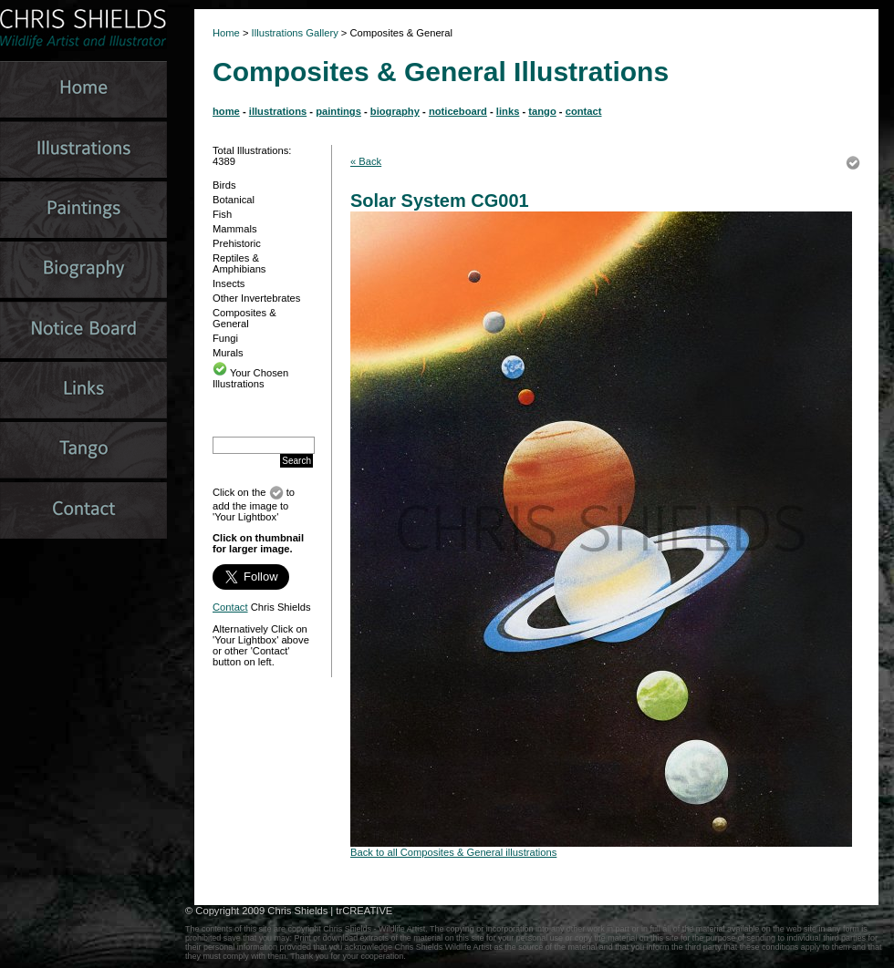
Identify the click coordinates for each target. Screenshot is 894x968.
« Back (365, 161)
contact (584, 111)
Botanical (234, 199)
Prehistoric (237, 243)
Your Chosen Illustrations (250, 378)
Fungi (225, 338)
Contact (230, 607)
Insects (228, 283)
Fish (222, 214)
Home (226, 32)
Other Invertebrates (256, 298)
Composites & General (244, 318)
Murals (228, 352)
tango (542, 111)
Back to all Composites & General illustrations (453, 852)
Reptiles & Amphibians (239, 263)
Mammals (234, 228)
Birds (224, 185)
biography (395, 111)
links (508, 111)
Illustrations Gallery (293, 32)
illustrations (278, 111)
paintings (338, 111)
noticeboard (458, 111)
